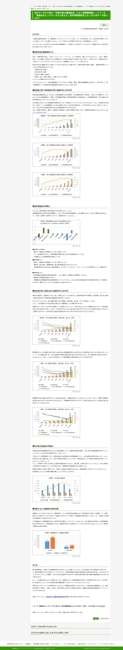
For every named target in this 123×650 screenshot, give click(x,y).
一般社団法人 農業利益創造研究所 (55, 597)
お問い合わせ (82, 644)
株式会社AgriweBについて (15, 644)
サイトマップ (92, 644)
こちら (103, 606)
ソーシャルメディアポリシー (107, 644)
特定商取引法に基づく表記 (41, 644)
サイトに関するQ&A (69, 644)
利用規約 (27, 644)
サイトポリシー (56, 644)
